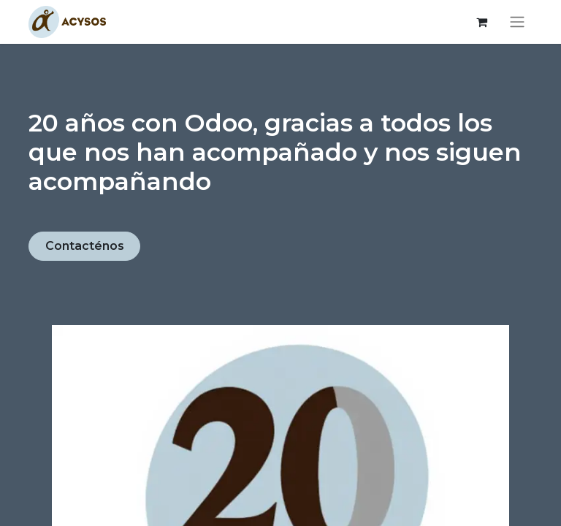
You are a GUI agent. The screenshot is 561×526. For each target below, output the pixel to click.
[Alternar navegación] (517, 22)
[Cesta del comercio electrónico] (481, 22)
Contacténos (84, 246)
